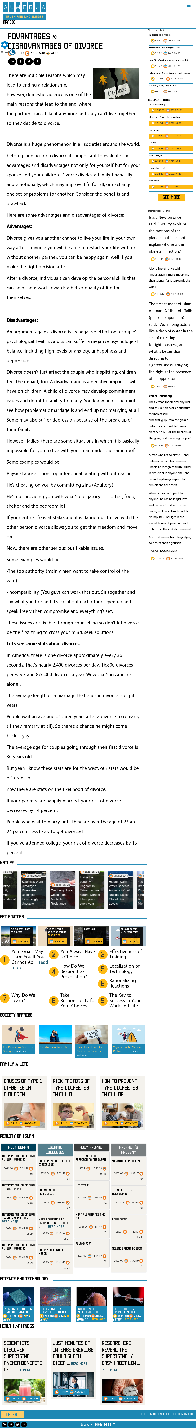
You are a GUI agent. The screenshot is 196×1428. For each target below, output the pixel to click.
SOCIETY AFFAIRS (16, 1015)
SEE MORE (171, 197)
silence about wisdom (127, 1248)
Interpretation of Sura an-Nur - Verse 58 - (18, 1218)
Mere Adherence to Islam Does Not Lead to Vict (54, 1223)
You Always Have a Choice (77, 954)
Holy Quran (18, 1147)
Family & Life (14, 1064)
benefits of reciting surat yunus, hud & (168, 60)
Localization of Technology (124, 969)
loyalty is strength (158, 104)
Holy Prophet (92, 1147)
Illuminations (159, 99)
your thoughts (156, 155)
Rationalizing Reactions (122, 984)
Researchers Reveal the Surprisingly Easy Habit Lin (121, 1356)
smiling (153, 143)
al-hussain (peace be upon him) (165, 117)
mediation (82, 1185)
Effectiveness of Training (125, 954)
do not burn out (157, 168)
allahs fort (83, 1243)
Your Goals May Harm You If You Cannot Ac (29, 959)
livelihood (119, 1219)
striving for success (126, 1161)
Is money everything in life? (163, 85)
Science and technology (24, 1278)
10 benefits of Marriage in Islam (165, 47)
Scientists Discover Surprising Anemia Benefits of (23, 1356)
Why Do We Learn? (23, 998)
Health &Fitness (17, 1326)
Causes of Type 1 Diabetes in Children (23, 1087)
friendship (154, 181)
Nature (7, 862)
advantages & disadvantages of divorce (169, 73)
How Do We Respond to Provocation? (73, 971)
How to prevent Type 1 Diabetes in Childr (120, 1087)
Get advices (12, 916)
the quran (154, 130)
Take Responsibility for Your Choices (78, 1001)
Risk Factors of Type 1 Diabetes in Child (71, 1087)
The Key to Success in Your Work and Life (125, 1001)
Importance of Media (160, 35)
